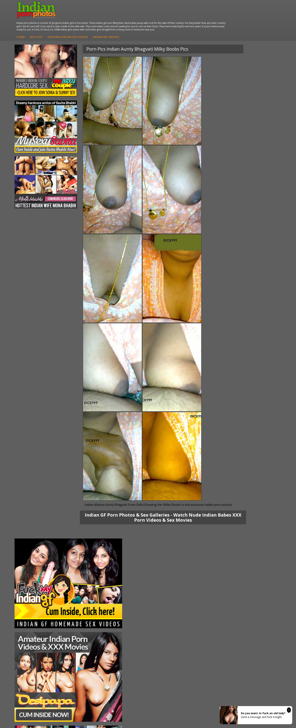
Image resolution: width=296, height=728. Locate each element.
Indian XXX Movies (255, 620)
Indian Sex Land (209, 620)
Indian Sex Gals (165, 612)
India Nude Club (209, 612)
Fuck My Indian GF (122, 609)
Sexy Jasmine (31, 609)
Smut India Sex (253, 616)
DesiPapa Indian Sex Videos (137, 17)
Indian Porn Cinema (168, 601)
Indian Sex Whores (167, 605)
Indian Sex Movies (175, 17)
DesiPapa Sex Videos (124, 601)
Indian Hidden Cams (123, 605)
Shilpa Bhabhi (31, 620)
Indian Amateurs (121, 612)
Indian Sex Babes (166, 616)
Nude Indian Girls (166, 620)
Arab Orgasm (208, 601)
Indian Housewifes (78, 616)
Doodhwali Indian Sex (257, 605)
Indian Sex (73, 609)
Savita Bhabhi (31, 612)
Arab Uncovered (121, 620)
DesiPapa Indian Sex (79, 601)
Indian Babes (119, 616)
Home (90, 17)
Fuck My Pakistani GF (80, 620)
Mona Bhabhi (31, 601)
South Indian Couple (35, 616)
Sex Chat (106, 17)
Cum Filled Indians (211, 609)
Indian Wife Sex (253, 612)
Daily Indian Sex (254, 609)
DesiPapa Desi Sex (78, 612)
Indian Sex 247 (209, 616)
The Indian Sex (253, 601)
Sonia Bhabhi (31, 605)
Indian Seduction (166, 609)
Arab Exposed (75, 605)
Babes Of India (209, 605)
